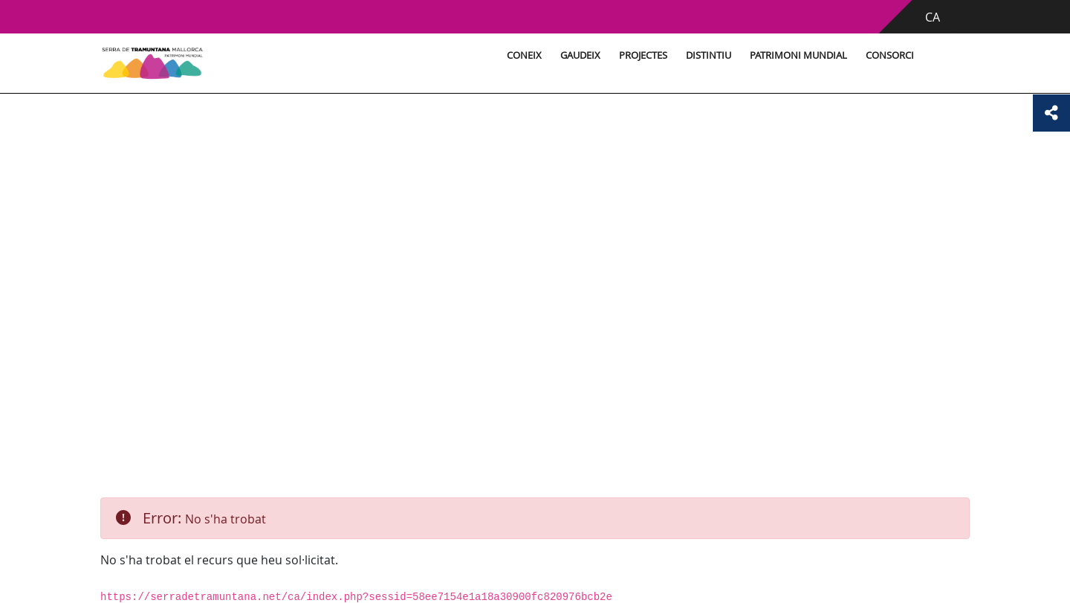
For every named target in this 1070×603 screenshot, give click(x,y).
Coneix (524, 55)
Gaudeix (580, 55)
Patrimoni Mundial (798, 55)
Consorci (890, 55)
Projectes (643, 55)
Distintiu (708, 55)
